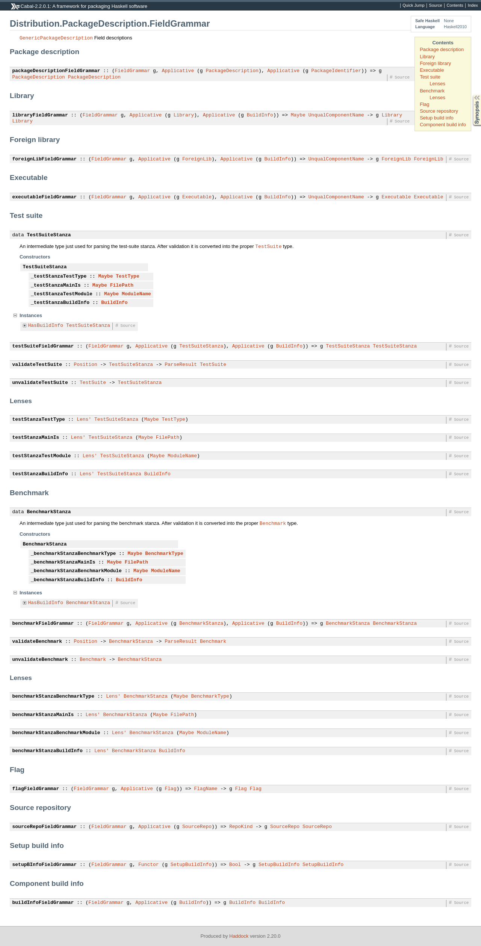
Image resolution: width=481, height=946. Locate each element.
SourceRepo (197, 827)
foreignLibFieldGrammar (44, 159)
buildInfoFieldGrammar (43, 902)
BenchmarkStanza (49, 512)
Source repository (439, 111)
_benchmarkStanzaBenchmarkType (73, 553)
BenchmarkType (164, 553)
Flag (424, 104)
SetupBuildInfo (191, 864)
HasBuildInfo (46, 325)
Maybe (298, 115)
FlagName (205, 789)
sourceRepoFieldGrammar (44, 827)
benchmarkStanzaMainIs (43, 715)
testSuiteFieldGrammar (43, 346)
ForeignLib (197, 159)
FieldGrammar (132, 71)
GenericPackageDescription (56, 37)
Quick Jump (413, 5)
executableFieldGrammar (44, 197)
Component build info (443, 124)
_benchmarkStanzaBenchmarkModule (76, 571)
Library (427, 56)
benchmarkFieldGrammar (43, 623)
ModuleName (136, 294)
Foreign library (435, 63)
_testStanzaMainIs (56, 285)
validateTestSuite (37, 364)
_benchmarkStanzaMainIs (63, 562)
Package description (442, 49)
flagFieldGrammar (35, 789)
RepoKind (241, 827)
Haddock (238, 936)
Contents (455, 5)
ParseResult (181, 364)
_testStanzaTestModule (61, 294)
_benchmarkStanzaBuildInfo (67, 580)
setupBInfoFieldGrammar (44, 864)
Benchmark (432, 91)
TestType (127, 276)
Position (85, 364)
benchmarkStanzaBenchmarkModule (56, 733)
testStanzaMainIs (35, 437)
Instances (31, 315)
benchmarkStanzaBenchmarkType (53, 696)
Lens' (84, 419)
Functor (148, 864)
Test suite (430, 77)
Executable (432, 70)
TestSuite (268, 246)
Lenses (437, 83)
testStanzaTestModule (41, 456)
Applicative (178, 71)
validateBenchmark (37, 641)
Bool (235, 864)
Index (473, 5)
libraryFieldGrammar (40, 115)
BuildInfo (260, 115)
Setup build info (437, 118)
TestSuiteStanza (49, 235)
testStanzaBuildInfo (40, 474)
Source (435, 5)
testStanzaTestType (38, 419)
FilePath (121, 285)
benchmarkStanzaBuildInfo (47, 751)
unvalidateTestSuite (40, 382)
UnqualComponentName (336, 115)
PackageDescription (232, 71)
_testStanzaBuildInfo (60, 302)
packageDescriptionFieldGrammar (56, 71)
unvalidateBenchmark (40, 659)
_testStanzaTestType (58, 276)
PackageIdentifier (336, 71)
